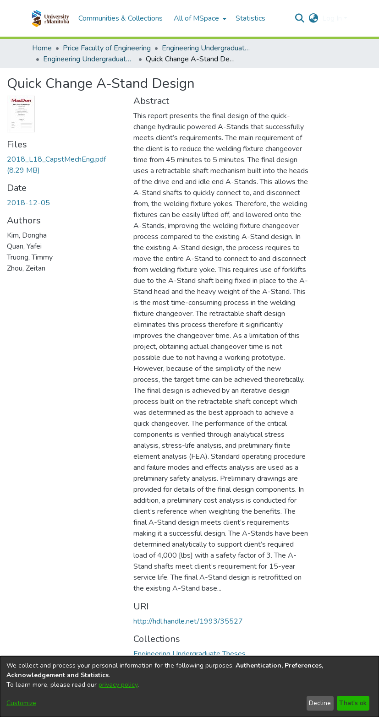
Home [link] (42, 48)
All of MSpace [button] (196, 18)
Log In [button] (333, 18)
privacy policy (118, 684)
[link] (189, 654)
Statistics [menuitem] (250, 18)
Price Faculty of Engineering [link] (107, 48)
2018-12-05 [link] (28, 203)
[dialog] (189, 686)
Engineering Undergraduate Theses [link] (207, 48)
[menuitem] (199, 18)
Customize (21, 703)
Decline (320, 703)
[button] (51, 18)
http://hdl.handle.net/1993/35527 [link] (188, 621)
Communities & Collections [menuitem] (120, 18)
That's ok (353, 703)
